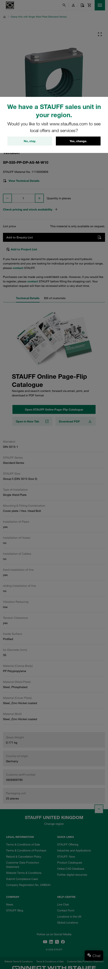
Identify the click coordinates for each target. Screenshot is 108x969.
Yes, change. (78, 141)
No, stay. (30, 141)
